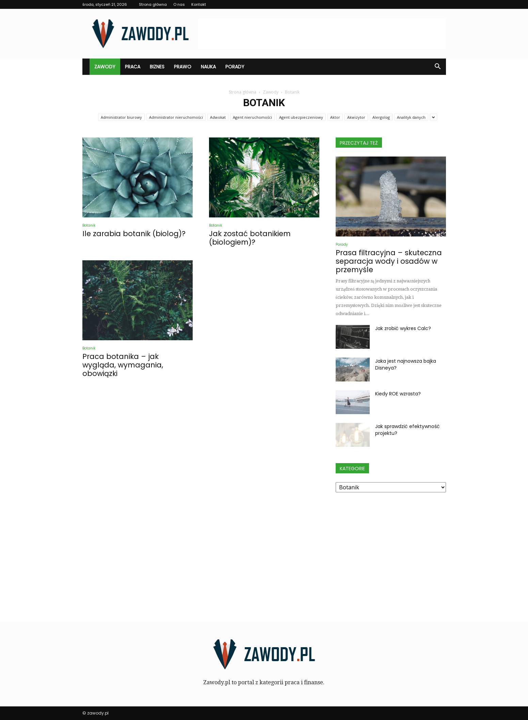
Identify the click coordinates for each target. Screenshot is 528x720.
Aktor (335, 117)
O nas (179, 4)
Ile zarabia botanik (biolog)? (134, 234)
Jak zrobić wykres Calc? (403, 328)
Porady (234, 66)
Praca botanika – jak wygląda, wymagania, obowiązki (122, 364)
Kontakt (198, 4)
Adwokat (218, 117)
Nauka (208, 66)
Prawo (182, 66)
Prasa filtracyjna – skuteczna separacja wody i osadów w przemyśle (389, 261)
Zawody (104, 66)
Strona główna (153, 4)
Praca (132, 66)
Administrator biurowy (121, 117)
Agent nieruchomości (252, 117)
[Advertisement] (322, 33)
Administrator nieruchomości (176, 117)
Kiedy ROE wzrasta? (398, 393)
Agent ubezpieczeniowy (301, 117)
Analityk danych (411, 117)
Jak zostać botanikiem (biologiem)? (250, 238)
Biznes (157, 66)
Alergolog (381, 117)
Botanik (88, 225)
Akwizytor (356, 117)
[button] (438, 67)
